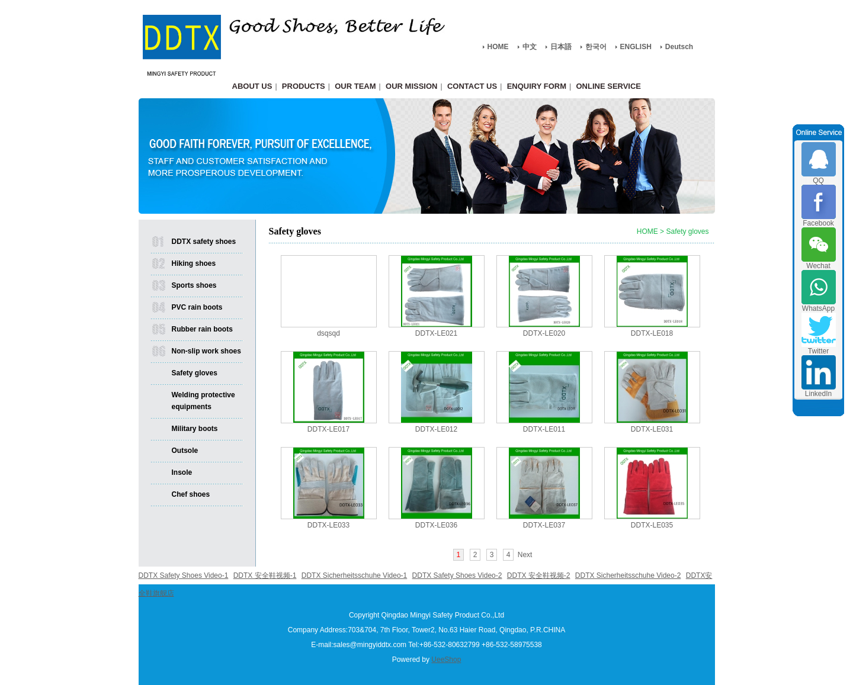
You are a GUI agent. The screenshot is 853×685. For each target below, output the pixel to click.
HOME (498, 47)
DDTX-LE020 (544, 333)
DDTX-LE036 (436, 525)
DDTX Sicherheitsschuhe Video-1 (355, 575)
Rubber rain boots (202, 329)
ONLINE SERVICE (608, 86)
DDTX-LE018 (652, 333)
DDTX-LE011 (544, 429)
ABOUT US (252, 86)
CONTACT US (472, 86)
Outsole (185, 450)
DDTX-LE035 (652, 525)
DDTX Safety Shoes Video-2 (457, 575)
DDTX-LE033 (328, 525)
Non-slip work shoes (206, 351)
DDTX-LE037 (544, 525)
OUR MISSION (411, 86)
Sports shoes (194, 285)
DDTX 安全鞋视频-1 (265, 575)
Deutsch (679, 47)
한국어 (596, 47)
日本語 (561, 47)
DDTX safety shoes (204, 241)
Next (525, 555)
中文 (529, 47)
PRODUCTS (303, 86)
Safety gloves (194, 373)
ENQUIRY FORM (536, 86)
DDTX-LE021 (436, 333)
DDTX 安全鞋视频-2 (538, 575)
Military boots (195, 428)
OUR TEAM (355, 86)
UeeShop (446, 659)
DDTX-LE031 (652, 429)
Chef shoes (191, 494)
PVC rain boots (197, 307)
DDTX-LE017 (328, 429)
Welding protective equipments (203, 401)
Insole (182, 472)
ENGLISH (636, 47)
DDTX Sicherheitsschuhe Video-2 (628, 575)
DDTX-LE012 (436, 429)
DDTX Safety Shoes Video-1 (184, 575)
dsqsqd (328, 333)
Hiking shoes (194, 263)
